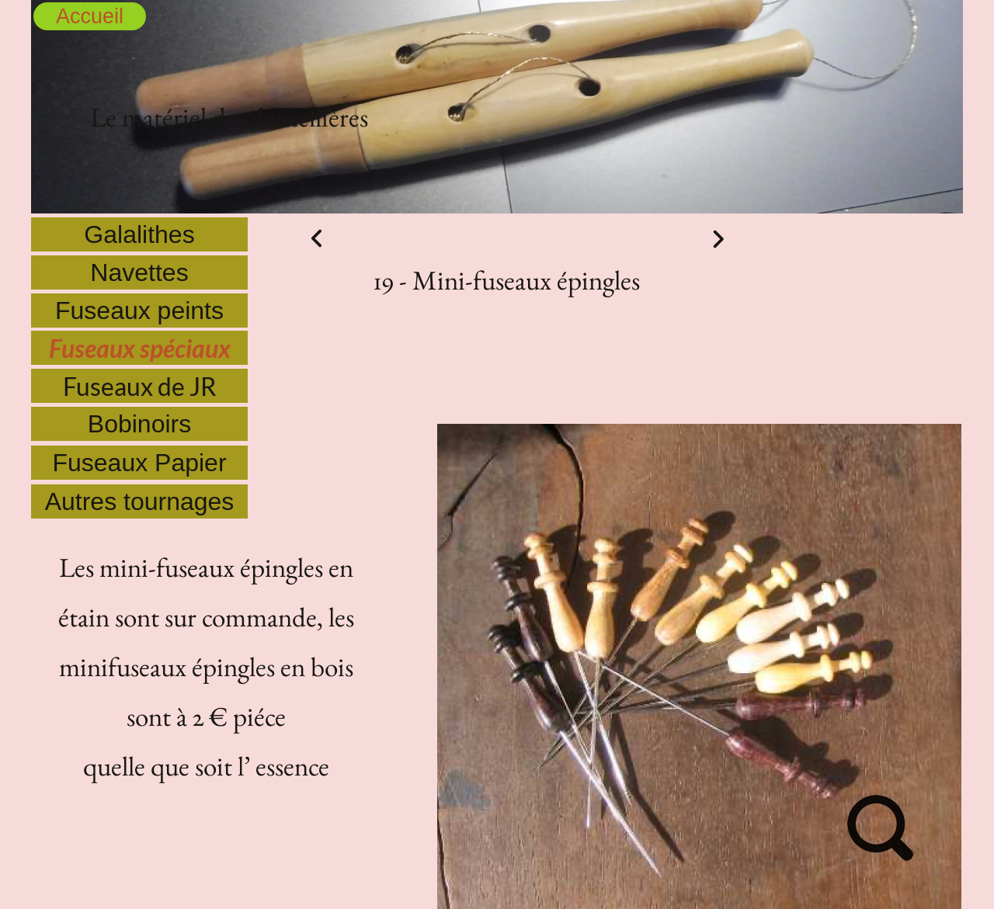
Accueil (89, 16)
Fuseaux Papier (139, 463)
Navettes (139, 272)
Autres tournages (140, 501)
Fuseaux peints (139, 310)
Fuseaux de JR (140, 386)
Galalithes (139, 234)
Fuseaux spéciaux (140, 348)
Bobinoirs (139, 424)
